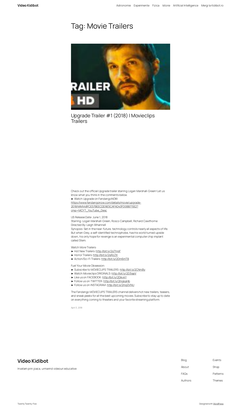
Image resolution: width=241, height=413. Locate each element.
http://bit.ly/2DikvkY (114, 277)
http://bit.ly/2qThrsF (108, 251)
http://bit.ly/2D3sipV (124, 273)
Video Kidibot (28, 5)
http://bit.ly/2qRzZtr (105, 255)
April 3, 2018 (76, 307)
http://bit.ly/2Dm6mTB (115, 259)
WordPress (218, 403)
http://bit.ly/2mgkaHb (116, 281)
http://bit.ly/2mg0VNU (120, 285)
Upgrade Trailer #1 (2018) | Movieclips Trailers (113, 118)
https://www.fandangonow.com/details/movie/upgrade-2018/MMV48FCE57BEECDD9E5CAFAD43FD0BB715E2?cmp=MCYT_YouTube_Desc (106, 206)
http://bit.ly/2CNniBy (132, 269)
